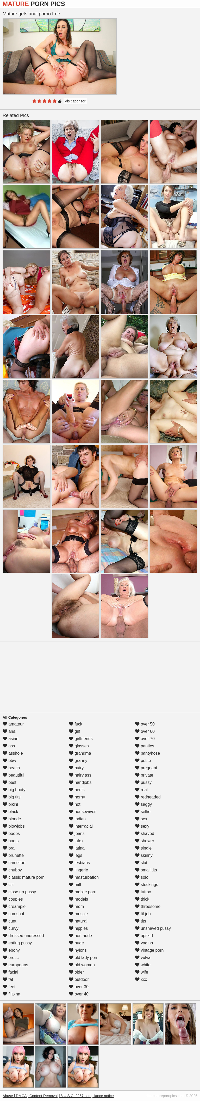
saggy (143, 804)
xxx (141, 979)
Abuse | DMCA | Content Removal (30, 1096)
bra (9, 848)
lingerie (78, 870)
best (9, 782)
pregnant (146, 768)
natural (78, 921)
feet (9, 987)
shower (144, 841)
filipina (11, 994)
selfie (143, 811)
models (78, 899)
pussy (143, 782)
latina (77, 848)
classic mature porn (24, 877)
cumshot (13, 914)
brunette (13, 855)
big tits (12, 797)
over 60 (145, 731)
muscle (78, 914)
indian (77, 819)
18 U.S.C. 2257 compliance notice (86, 1096)
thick (142, 899)
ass (9, 746)
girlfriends (81, 738)
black (10, 811)
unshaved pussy (153, 928)
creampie (14, 906)
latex (76, 841)
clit (8, 884)
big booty (14, 790)
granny (78, 760)
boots (11, 841)
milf (75, 884)
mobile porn (82, 892)
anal (9, 731)
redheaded (148, 797)
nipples (78, 928)
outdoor (79, 979)
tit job (143, 914)
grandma (80, 753)
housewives (82, 811)
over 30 (79, 987)
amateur (13, 724)
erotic (11, 957)
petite (143, 760)
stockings (146, 884)
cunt (9, 921)
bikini (10, 804)
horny (77, 797)
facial (10, 972)
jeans (77, 833)
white (143, 965)
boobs (11, 833)
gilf (74, 731)
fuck (75, 724)
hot (74, 804)
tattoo (143, 892)
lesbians (79, 862)
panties (144, 746)
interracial (81, 826)
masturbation (84, 877)
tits (140, 921)
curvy (10, 928)
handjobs (80, 782)
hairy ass (80, 775)
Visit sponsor (75, 101)
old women (82, 965)
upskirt (144, 935)
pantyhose (147, 753)
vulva (143, 957)
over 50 (145, 724)
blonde (12, 819)
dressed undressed (23, 935)
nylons (78, 950)
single (143, 848)
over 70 (145, 738)
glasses (79, 746)
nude (76, 943)
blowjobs (14, 826)
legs (75, 855)
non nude (80, 935)
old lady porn (83, 957)
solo (141, 877)
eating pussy (17, 943)
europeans (15, 965)
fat (8, 979)
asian (10, 738)
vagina (144, 943)
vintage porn (149, 950)
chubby (12, 870)
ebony (11, 950)
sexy (142, 826)
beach (11, 768)
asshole (13, 753)
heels (77, 790)
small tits (146, 870)
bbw (9, 760)
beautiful (13, 775)
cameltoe (14, 862)
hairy (76, 768)
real (141, 790)
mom (76, 906)
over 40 (79, 994)
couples (13, 899)
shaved (144, 833)
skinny (144, 855)
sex (141, 819)
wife (141, 972)
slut (141, 862)
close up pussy (19, 892)
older (76, 972)
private (144, 775)
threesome (147, 906)
